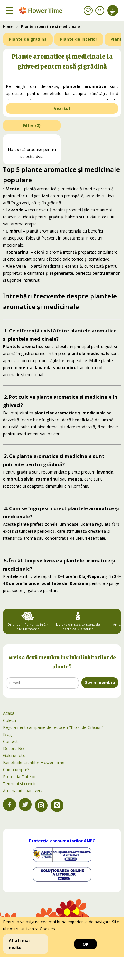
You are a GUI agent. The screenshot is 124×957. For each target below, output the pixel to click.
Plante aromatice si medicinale (50, 26)
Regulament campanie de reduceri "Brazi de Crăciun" (53, 727)
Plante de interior (78, 39)
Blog (7, 734)
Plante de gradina (28, 39)
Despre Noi (14, 748)
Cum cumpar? (16, 769)
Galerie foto (14, 755)
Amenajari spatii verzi (23, 790)
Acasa (8, 713)
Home (8, 26)
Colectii (10, 720)
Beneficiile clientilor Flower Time (33, 762)
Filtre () (32, 125)
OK (85, 944)
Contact (10, 741)
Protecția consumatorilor (62, 841)
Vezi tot (62, 108)
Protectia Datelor (19, 776)
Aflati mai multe (19, 944)
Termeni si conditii (20, 783)
